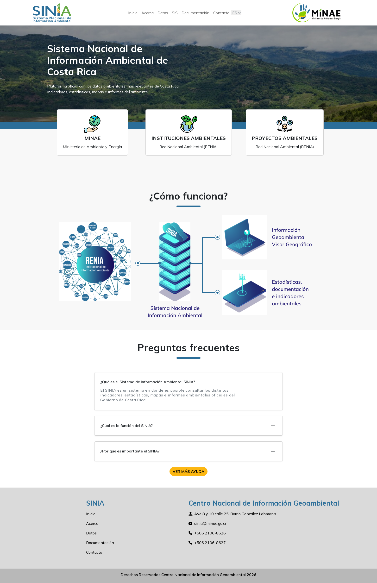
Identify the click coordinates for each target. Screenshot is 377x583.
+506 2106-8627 (210, 542)
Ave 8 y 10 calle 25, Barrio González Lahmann (235, 513)
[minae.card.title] (92, 132)
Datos (162, 12)
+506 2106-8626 (210, 533)
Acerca (147, 12)
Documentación (195, 12)
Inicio (133, 12)
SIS (175, 12)
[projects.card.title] (285, 132)
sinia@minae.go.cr (210, 523)
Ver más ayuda (188, 471)
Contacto (221, 12)
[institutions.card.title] (188, 132)
